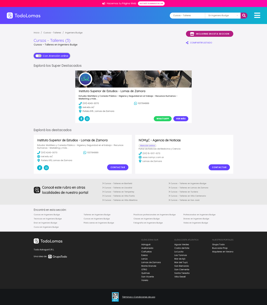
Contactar (118, 167)
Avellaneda (147, 248)
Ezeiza (144, 255)
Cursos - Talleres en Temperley (118, 191)
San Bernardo (181, 265)
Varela (144, 280)
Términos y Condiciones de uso (138, 297)
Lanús (144, 258)
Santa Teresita (182, 273)
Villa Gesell (180, 276)
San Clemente (181, 269)
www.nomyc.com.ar (151, 157)
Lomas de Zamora (151, 262)
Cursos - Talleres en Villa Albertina (120, 200)
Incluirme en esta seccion (209, 34)
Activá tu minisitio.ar (151, 3)
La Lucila (178, 251)
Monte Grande (148, 265)
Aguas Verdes (181, 244)
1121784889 (90, 152)
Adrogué (145, 244)
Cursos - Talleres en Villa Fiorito (119, 195)
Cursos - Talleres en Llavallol (117, 187)
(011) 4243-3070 (47, 152)
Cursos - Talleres (52, 32)
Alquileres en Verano (222, 251)
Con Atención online (51, 56)
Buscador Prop (219, 248)
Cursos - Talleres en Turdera (183, 191)
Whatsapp (162, 118)
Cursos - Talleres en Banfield (117, 183)
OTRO (144, 269)
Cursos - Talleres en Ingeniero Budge (187, 183)
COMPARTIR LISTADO (199, 42)
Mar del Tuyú (181, 262)
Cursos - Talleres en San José (184, 200)
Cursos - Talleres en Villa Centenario (187, 195)
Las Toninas (180, 255)
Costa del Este (181, 248)
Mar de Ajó (179, 258)
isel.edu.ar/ (45, 156)
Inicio (36, 32)
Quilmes (145, 273)
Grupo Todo (218, 244)
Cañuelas (146, 251)
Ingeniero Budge (73, 32)
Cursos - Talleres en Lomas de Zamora (188, 187)
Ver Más (181, 118)
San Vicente (147, 276)
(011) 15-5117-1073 (149, 153)
